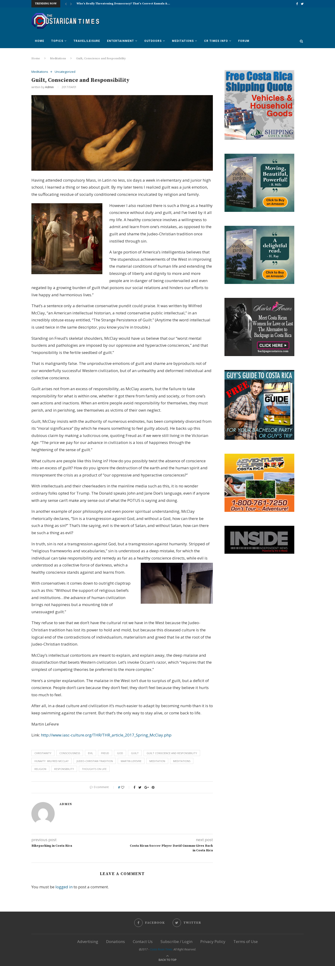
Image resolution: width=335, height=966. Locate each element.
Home (39, 41)
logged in (64, 886)
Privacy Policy (212, 941)
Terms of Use (245, 941)
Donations (115, 941)
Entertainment (120, 41)
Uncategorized (65, 72)
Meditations (183, 41)
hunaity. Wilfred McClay (51, 761)
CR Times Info (216, 41)
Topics (57, 41)
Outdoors (153, 41)
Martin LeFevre (131, 761)
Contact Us (143, 941)
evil (90, 753)
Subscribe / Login (176, 941)
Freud (105, 753)
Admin (49, 87)
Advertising (87, 941)
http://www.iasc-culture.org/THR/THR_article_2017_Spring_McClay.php (106, 735)
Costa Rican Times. (161, 949)
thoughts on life (94, 769)
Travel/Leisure (87, 41)
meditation (157, 761)
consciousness (69, 753)
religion (40, 769)
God (120, 753)
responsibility (64, 769)
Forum (243, 41)
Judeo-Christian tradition (95, 761)
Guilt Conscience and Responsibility (172, 753)
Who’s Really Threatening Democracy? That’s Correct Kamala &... (123, 3)
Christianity (42, 753)
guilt (135, 753)
